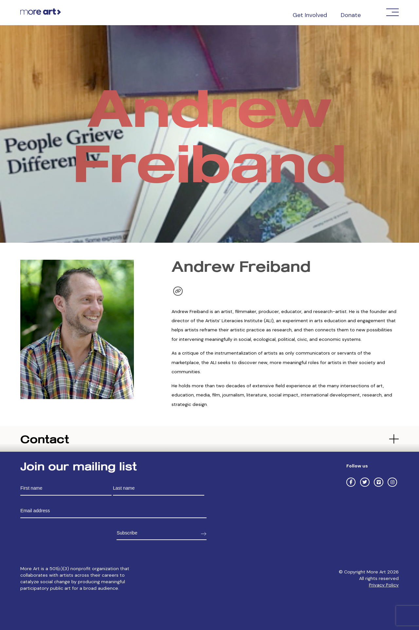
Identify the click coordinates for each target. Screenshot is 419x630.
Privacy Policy (384, 585)
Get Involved (310, 15)
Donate (351, 15)
